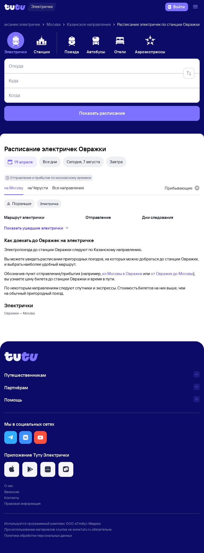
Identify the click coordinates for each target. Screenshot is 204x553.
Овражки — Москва (19, 313)
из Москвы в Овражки (122, 273)
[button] (10, 437)
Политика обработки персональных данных (38, 535)
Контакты (11, 497)
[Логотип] (15, 7)
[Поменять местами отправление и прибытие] (188, 73)
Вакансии (11, 492)
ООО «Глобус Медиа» (83, 523)
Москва (53, 24)
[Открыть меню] (196, 7)
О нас (8, 486)
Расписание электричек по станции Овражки (158, 24)
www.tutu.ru (82, 529)
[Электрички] (42, 7)
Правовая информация (22, 503)
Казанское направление (89, 24)
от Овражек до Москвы (172, 273)
